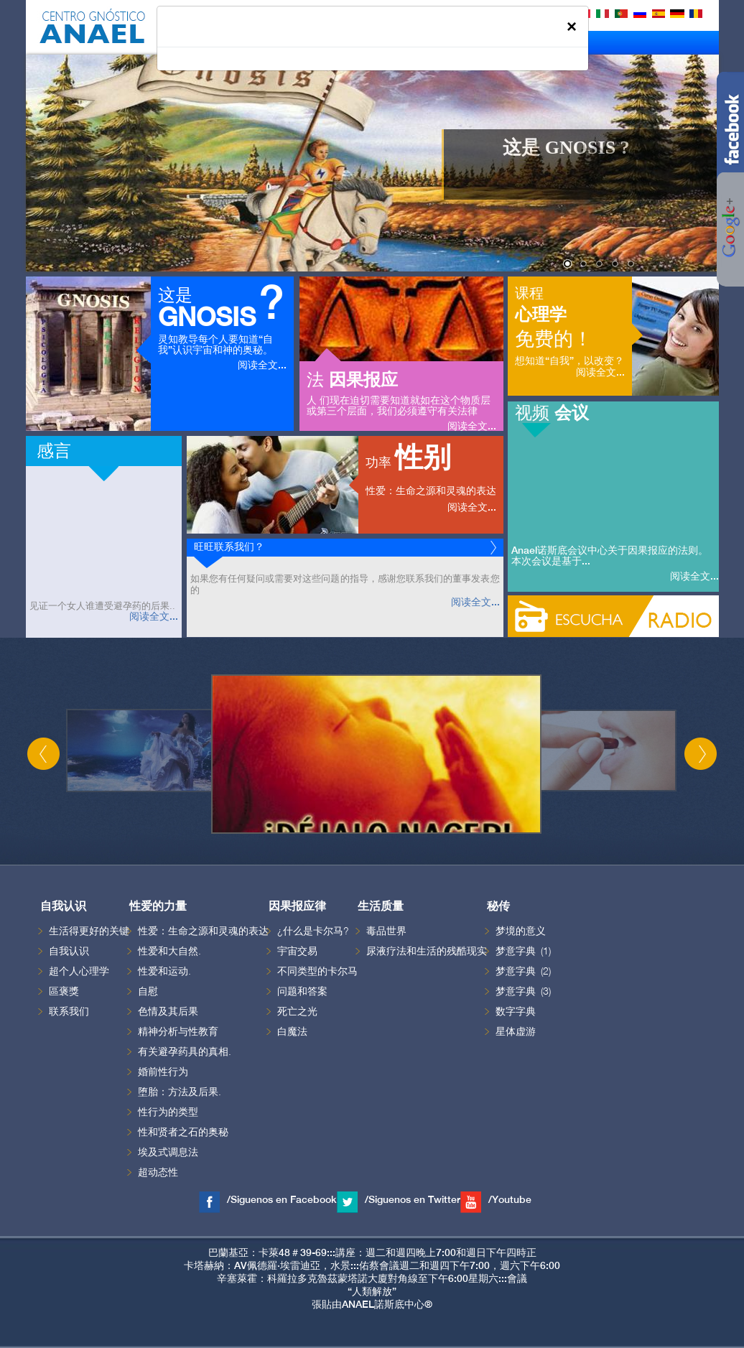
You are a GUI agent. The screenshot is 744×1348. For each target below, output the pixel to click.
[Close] (571, 26)
